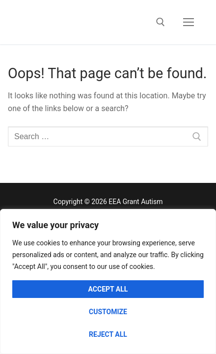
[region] (108, 281)
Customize (108, 312)
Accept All (108, 289)
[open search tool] (160, 22)
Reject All (108, 334)
